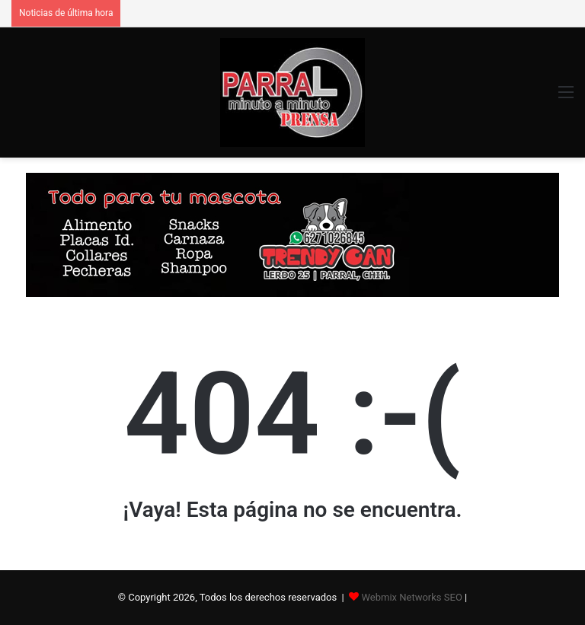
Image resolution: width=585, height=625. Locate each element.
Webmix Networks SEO (411, 597)
